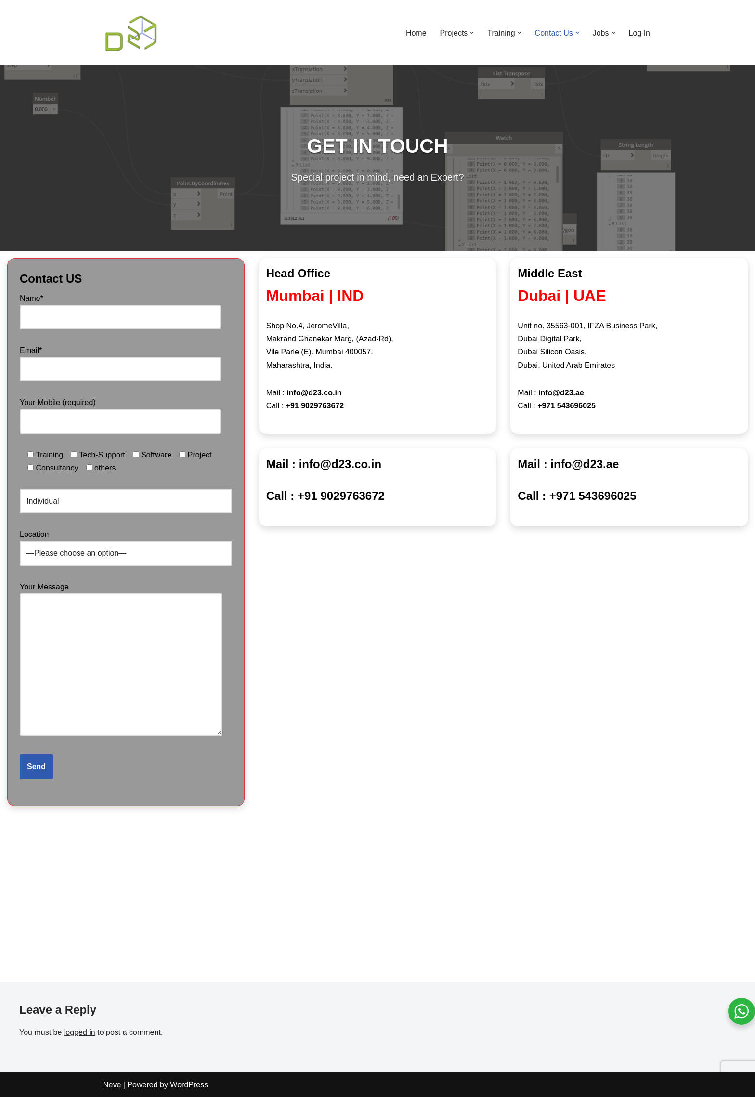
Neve (112, 1085)
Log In (639, 33)
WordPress (189, 1085)
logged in (79, 1032)
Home (416, 33)
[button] (472, 33)
